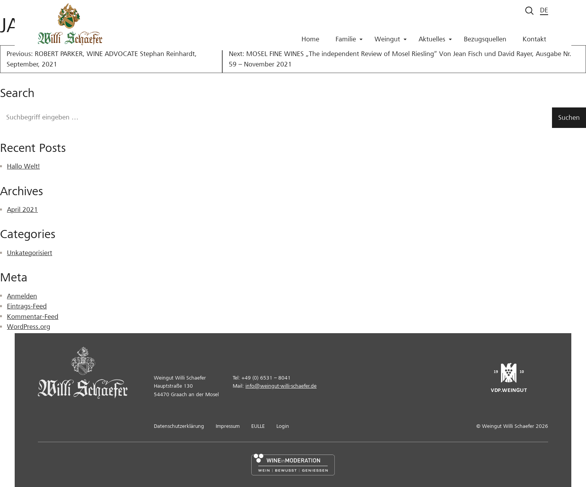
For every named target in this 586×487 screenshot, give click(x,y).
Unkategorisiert (29, 253)
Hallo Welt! (23, 166)
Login (282, 426)
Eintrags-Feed (27, 306)
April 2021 (22, 210)
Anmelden (22, 296)
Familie (349, 42)
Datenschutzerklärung (179, 426)
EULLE (258, 426)
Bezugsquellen (485, 42)
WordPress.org (28, 327)
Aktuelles (435, 42)
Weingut (391, 42)
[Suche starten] (529, 10)
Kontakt (534, 42)
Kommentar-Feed (32, 317)
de (544, 10)
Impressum (228, 426)
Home (310, 42)
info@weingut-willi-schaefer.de (281, 386)
